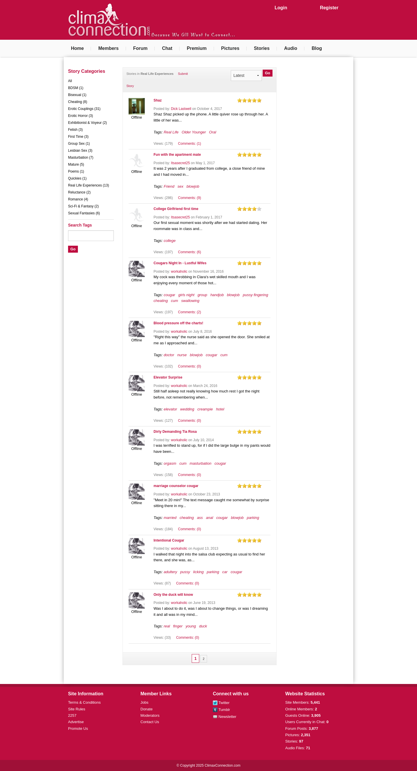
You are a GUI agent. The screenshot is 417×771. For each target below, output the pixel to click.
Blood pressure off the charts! (178, 323)
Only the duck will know (173, 595)
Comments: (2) (189, 312)
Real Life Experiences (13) (88, 185)
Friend (169, 186)
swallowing (190, 300)
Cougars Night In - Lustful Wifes (179, 263)
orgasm (170, 463)
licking (198, 572)
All (70, 81)
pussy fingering (255, 295)
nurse (182, 355)
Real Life (171, 132)
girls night (186, 295)
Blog (317, 48)
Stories (262, 48)
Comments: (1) (189, 144)
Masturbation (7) (80, 157)
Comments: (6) (189, 252)
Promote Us (78, 728)
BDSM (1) (75, 88)
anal (209, 517)
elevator (170, 409)
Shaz (157, 100)
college (169, 240)
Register (329, 7)
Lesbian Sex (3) (80, 151)
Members (108, 48)
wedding (187, 409)
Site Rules (76, 709)
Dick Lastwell (181, 109)
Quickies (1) (77, 178)
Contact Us (149, 722)
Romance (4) (78, 199)
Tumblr (221, 709)
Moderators (150, 715)
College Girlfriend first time (175, 209)
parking (253, 517)
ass (200, 517)
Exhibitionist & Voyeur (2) (87, 123)
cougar (169, 295)
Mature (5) (76, 164)
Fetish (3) (75, 130)
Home (77, 48)
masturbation (200, 463)
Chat (167, 48)
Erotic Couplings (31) (84, 109)
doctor (169, 355)
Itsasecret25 (180, 163)
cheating (160, 300)
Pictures (230, 48)
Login (281, 7)
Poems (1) (76, 171)
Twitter (221, 703)
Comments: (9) (189, 198)
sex (180, 186)
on (239, 100)
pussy (185, 572)
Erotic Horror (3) (80, 116)
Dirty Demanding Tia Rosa (175, 432)
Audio (290, 48)
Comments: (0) (189, 366)
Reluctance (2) (79, 192)
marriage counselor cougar (175, 486)
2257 (72, 715)
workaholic (179, 271)
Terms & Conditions (84, 702)
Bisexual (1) (77, 95)
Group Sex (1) (79, 144)
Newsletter (224, 716)
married (170, 517)
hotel (220, 409)
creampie (205, 409)
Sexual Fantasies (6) (84, 213)
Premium (196, 48)
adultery (170, 572)
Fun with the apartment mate (177, 155)
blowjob (192, 186)
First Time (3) (78, 137)
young (191, 626)
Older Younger (194, 132)
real (167, 626)
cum (174, 300)
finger (178, 626)
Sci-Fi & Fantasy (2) (83, 206)
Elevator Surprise (167, 377)
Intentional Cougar (168, 540)
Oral (212, 132)
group (202, 295)
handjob (217, 295)
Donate (146, 709)
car (225, 572)
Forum (140, 48)
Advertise (76, 722)
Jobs (144, 702)
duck (203, 626)
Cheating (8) (77, 102)
